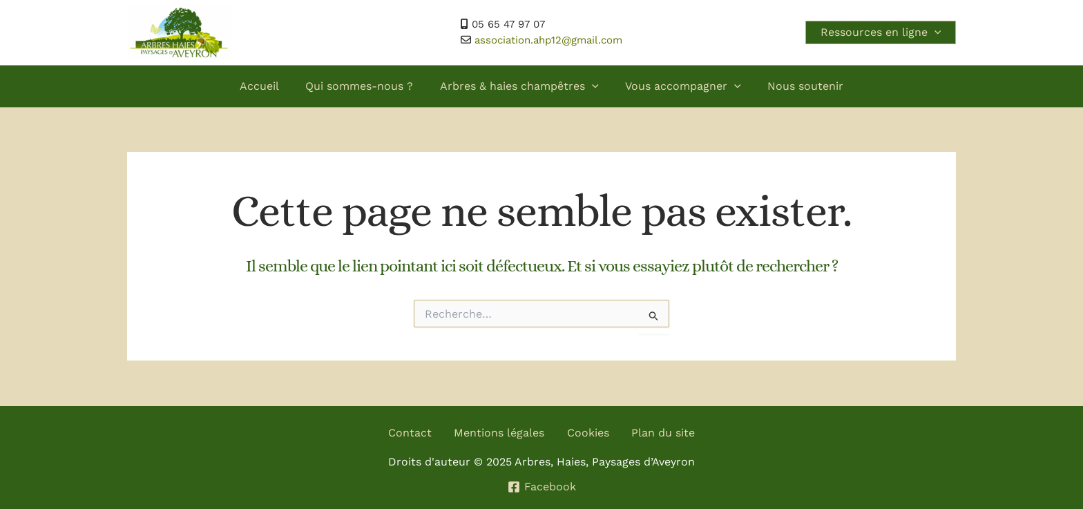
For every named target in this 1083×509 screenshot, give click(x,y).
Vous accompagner (679, 86)
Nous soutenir (796, 86)
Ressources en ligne (878, 32)
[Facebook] (541, 487)
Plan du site (663, 432)
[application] (932, 32)
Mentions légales (499, 432)
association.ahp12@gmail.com (548, 40)
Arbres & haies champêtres (519, 86)
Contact (410, 432)
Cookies (588, 432)
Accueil (268, 86)
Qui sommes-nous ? (364, 86)
